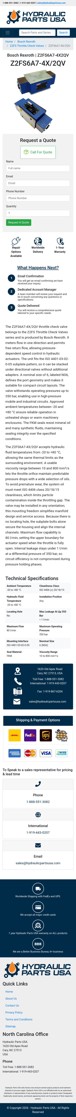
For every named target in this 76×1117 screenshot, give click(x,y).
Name (10, 161)
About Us (11, 998)
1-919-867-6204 (52, 691)
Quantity (11, 206)
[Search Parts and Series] (37, 32)
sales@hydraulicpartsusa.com (51, 3)
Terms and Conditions (18, 1019)
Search (63, 32)
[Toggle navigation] (7, 32)
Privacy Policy (14, 1012)
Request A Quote (18, 222)
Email (9, 176)
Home (9, 991)
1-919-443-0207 (56, 683)
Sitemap (10, 1026)
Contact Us (12, 1005)
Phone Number (15, 191)
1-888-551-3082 (54, 679)
